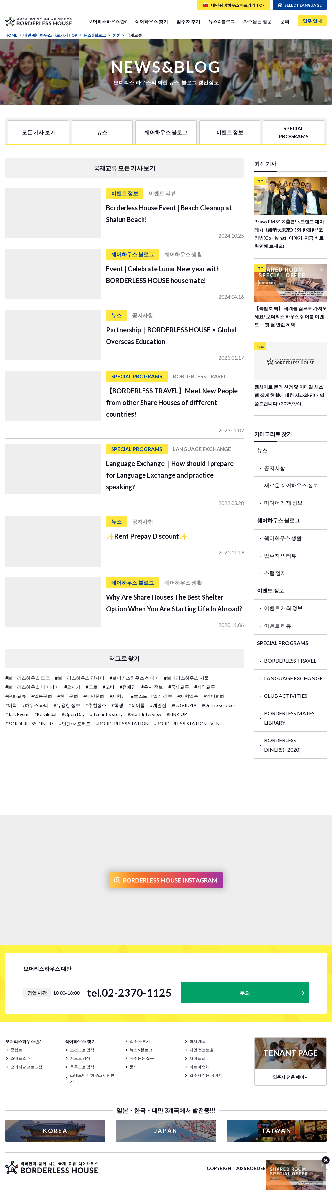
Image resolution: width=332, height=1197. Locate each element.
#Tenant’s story (106, 714)
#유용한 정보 (67, 705)
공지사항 (274, 468)
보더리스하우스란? (107, 21)
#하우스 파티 (35, 705)
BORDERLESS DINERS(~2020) (282, 745)
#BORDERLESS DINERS (29, 723)
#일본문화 (41, 696)
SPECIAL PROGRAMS (294, 132)
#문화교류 (15, 696)
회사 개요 (197, 1041)
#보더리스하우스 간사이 (79, 678)
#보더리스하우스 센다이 (134, 678)
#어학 (11, 705)
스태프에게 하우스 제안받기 (92, 1078)
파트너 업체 (199, 1066)
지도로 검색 (80, 1058)
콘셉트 (16, 1049)
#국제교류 (178, 687)
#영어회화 (214, 696)
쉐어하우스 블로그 (165, 132)
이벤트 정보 (229, 132)
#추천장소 (95, 705)
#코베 (108, 687)
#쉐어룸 (136, 705)
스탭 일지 (275, 573)
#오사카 (72, 687)
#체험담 (118, 696)
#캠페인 (128, 687)
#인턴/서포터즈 (75, 723)
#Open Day (73, 714)
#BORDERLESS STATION (122, 723)
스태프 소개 (20, 1058)
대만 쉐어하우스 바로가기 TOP (52, 35)
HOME (13, 35)
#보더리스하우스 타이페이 (32, 687)
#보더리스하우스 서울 (186, 678)
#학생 (117, 705)
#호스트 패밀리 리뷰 (151, 696)
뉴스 (102, 132)
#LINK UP (177, 714)
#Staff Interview (144, 714)
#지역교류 (204, 687)
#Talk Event (17, 714)
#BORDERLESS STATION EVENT (188, 723)
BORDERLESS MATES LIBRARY (289, 718)
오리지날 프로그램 (26, 1066)
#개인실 (158, 705)
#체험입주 (187, 696)
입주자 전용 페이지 (205, 1075)
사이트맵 (197, 1058)
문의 (284, 21)
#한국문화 (67, 696)
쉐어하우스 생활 (283, 538)
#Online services (219, 705)
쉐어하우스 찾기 (151, 21)
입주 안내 (312, 20)
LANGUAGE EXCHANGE (293, 678)
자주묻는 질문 (257, 21)
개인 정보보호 (201, 1049)
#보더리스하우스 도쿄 (27, 678)
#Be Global (45, 714)
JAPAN (166, 1130)
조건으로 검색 (82, 1049)
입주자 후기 (188, 21)
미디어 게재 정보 (283, 503)
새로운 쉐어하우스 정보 (291, 485)
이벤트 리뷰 (277, 625)
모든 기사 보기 (38, 132)
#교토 (92, 687)
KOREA (55, 1130)
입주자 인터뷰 (280, 555)
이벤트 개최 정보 (283, 608)
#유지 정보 (152, 687)
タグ (118, 35)
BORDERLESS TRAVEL (290, 660)
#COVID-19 (184, 705)
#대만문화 (93, 696)
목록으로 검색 (82, 1066)
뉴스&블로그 (221, 21)
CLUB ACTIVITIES (285, 696)
